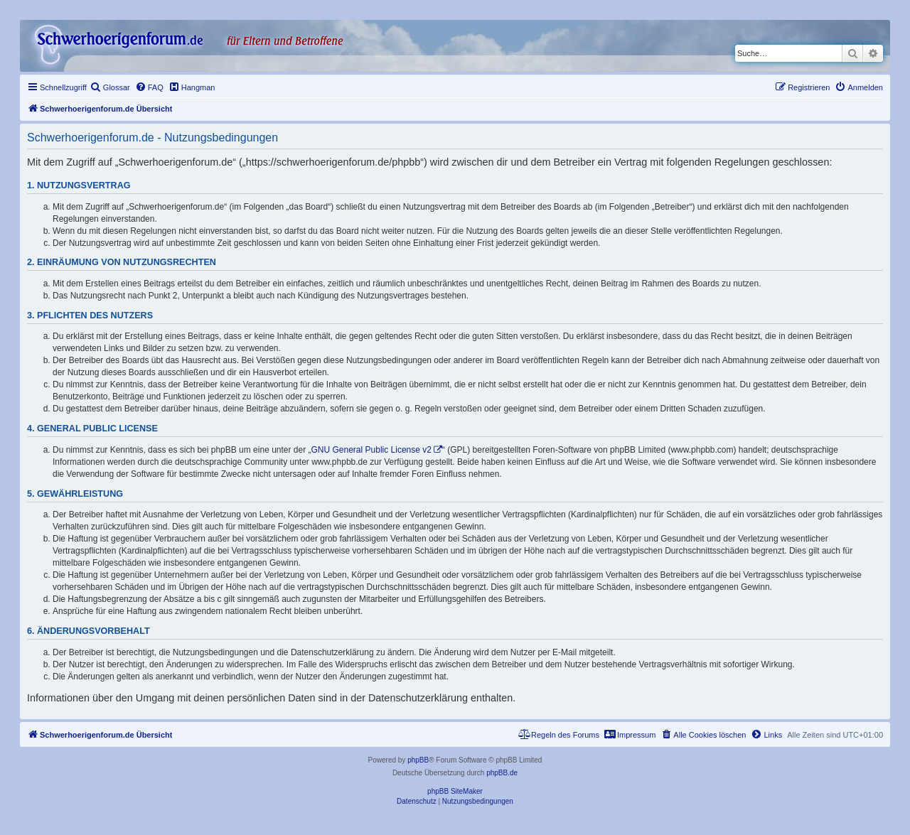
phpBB (418, 760)
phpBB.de (502, 773)
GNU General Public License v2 (371, 450)
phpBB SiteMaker (455, 791)
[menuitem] (110, 87)
